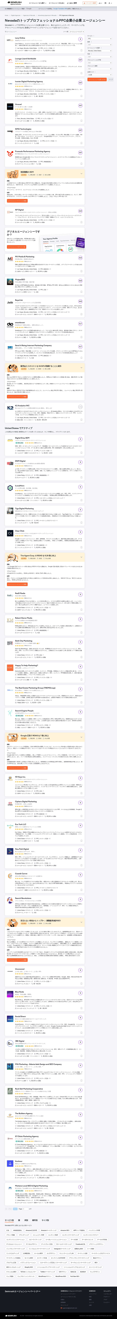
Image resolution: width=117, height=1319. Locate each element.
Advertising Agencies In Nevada (47, 15)
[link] (56, 3)
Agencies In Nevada (29, 15)
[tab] (9, 1220)
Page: (20, 1209)
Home (6, 15)
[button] (100, 3)
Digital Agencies (15, 15)
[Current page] (26, 1209)
